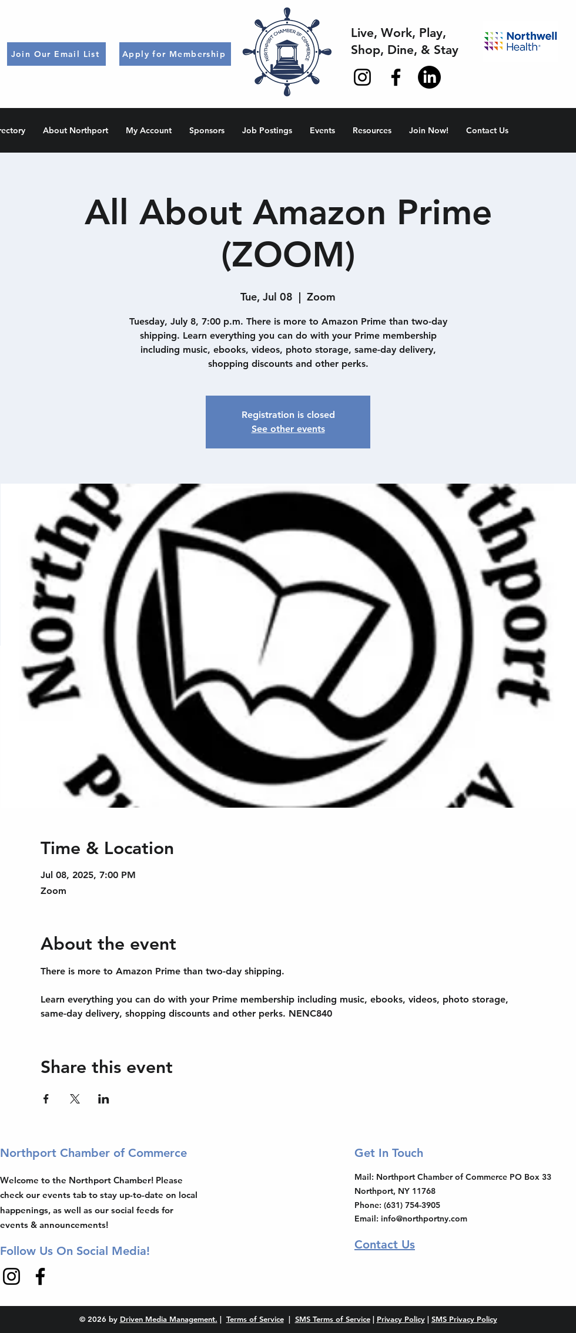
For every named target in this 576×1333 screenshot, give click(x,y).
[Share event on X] (75, 1098)
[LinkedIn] (429, 77)
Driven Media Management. (168, 1319)
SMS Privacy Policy (464, 1319)
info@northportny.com (424, 1218)
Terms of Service (255, 1319)
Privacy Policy (401, 1319)
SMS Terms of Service (332, 1319)
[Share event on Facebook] (46, 1098)
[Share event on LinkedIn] (103, 1098)
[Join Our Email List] (56, 54)
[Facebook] (395, 77)
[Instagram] (362, 77)
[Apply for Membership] (175, 54)
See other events (288, 428)
